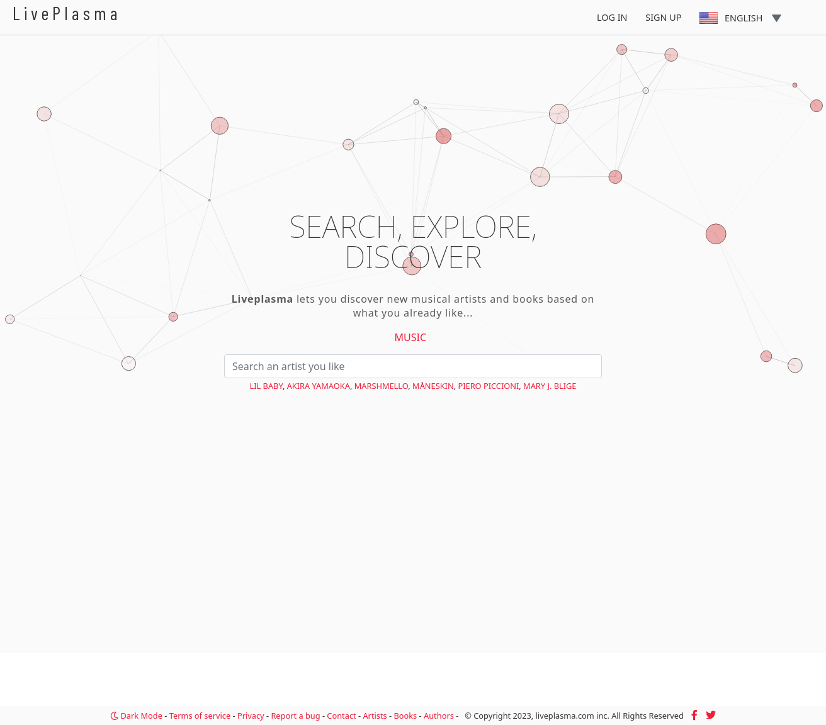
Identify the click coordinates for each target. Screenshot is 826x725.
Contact (341, 715)
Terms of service (199, 715)
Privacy (250, 715)
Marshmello (381, 385)
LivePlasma (67, 13)
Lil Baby (266, 385)
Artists (375, 715)
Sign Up (663, 17)
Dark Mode (136, 715)
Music (411, 337)
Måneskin (433, 385)
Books (405, 715)
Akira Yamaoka (318, 385)
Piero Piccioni (488, 385)
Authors (439, 715)
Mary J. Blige (549, 385)
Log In (612, 17)
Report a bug (295, 715)
